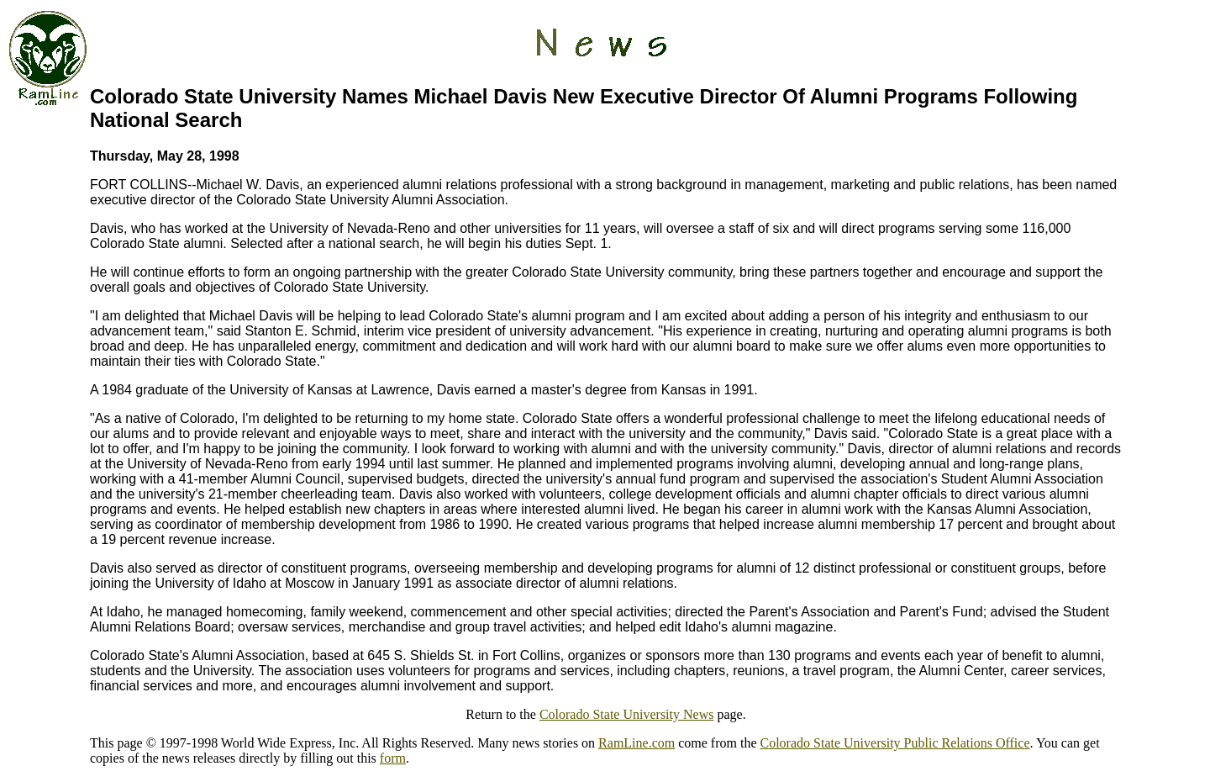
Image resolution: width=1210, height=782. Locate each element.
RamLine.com (636, 743)
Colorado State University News (626, 714)
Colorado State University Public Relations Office (895, 743)
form (393, 758)
